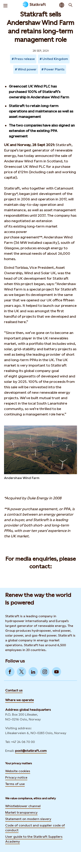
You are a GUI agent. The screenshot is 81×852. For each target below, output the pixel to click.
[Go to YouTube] (56, 671)
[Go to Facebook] (9, 671)
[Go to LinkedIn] (33, 671)
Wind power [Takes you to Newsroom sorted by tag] (27, 69)
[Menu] (5, 5)
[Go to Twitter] (21, 671)
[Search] (70, 5)
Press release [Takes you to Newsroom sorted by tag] (24, 59)
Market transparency (21, 812)
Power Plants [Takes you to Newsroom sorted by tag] (54, 69)
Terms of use (15, 784)
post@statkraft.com (31, 751)
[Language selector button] (61, 5)
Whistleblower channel (23, 806)
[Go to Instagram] (44, 671)
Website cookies (17, 771)
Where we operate (19, 700)
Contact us (14, 690)
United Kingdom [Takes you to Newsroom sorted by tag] (55, 59)
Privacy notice (16, 777)
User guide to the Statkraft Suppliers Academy (34, 839)
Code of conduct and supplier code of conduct (35, 827)
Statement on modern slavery (28, 819)
